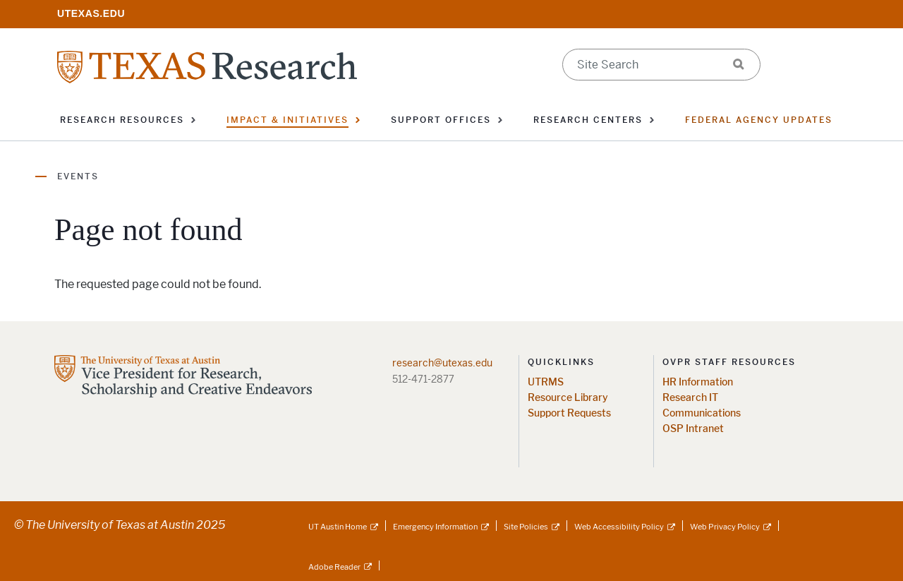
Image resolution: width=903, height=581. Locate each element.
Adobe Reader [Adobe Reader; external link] (334, 567)
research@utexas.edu (442, 363)
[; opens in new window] (91, 13)
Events (78, 176)
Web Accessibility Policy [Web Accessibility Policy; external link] (619, 527)
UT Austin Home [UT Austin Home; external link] (337, 527)
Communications (701, 413)
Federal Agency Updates (758, 120)
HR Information (697, 382)
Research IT (690, 398)
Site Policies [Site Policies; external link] (526, 527)
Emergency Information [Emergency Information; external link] (435, 527)
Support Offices (441, 120)
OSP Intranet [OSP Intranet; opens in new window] (693, 429)
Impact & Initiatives (287, 120)
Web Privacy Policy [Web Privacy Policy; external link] (725, 527)
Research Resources (122, 120)
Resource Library (568, 398)
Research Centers (588, 120)
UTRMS (546, 382)
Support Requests (569, 413)
